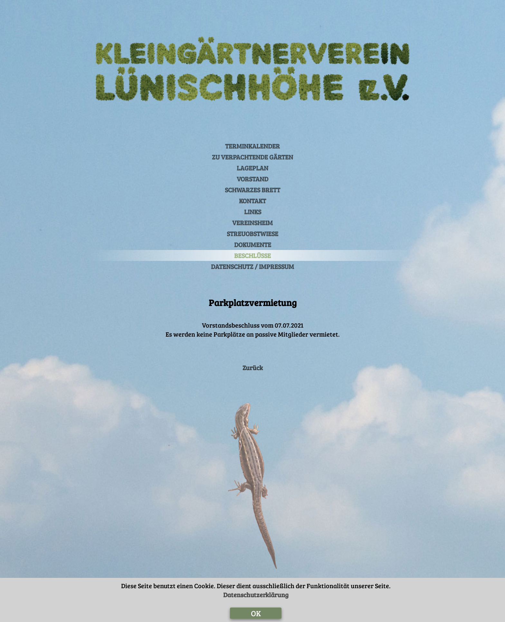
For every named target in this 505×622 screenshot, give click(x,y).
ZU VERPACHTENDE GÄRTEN (252, 156)
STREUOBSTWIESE (252, 233)
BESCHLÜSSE (252, 255)
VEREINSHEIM (252, 222)
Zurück (253, 367)
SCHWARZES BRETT (252, 189)
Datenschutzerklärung (256, 594)
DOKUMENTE (252, 244)
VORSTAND (252, 178)
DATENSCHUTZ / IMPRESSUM (252, 266)
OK (256, 613)
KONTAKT (252, 200)
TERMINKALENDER (252, 145)
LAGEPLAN (252, 167)
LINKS (252, 211)
